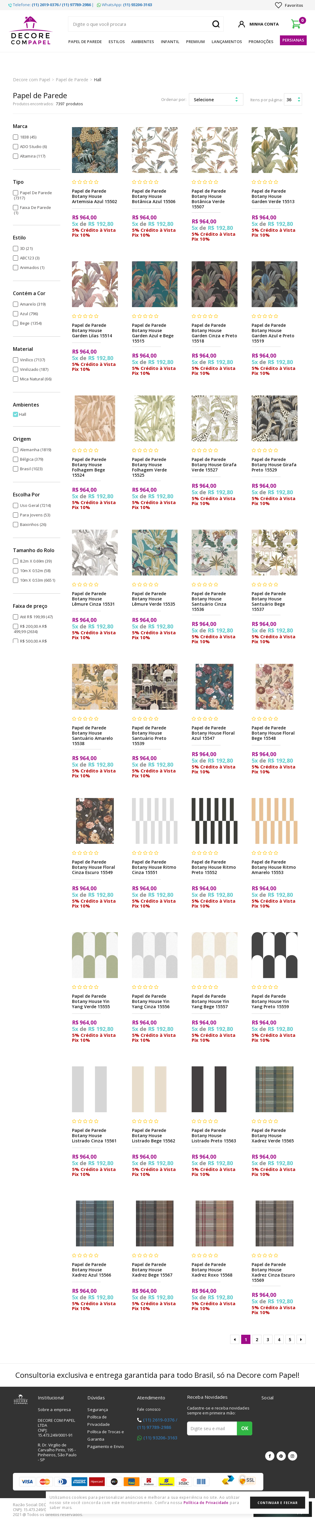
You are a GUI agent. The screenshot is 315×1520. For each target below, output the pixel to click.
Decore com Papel (31, 79)
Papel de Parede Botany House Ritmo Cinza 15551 (154, 867)
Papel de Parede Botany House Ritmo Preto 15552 (214, 867)
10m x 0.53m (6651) (37, 580)
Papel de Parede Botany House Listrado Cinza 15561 (94, 1135)
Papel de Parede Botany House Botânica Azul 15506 (153, 196)
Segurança (97, 1409)
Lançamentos (227, 41)
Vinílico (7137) (32, 360)
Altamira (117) (32, 156)
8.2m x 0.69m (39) (36, 561)
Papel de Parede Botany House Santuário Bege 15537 (269, 601)
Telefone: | (51, 4)
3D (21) (26, 248)
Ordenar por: (173, 99)
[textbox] (145, 24)
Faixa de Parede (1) (32, 210)
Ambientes (142, 41)
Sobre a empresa (54, 1409)
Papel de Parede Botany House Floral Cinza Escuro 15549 (93, 867)
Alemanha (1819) (35, 449)
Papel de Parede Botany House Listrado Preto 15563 (214, 1135)
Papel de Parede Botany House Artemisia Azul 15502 (94, 196)
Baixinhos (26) (33, 524)
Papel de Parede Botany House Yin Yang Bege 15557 (210, 1001)
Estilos (117, 41)
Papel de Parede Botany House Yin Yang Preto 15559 (270, 1001)
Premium (195, 41)
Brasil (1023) (31, 468)
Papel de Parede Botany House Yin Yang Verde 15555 (91, 1001)
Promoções (261, 41)
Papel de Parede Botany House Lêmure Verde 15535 (153, 599)
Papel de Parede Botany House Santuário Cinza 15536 (209, 601)
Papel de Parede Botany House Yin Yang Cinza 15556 (151, 1001)
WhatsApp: (124, 4)
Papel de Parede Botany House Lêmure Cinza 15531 (93, 599)
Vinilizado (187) (34, 369)
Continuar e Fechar (277, 1503)
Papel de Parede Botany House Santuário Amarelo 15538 (92, 735)
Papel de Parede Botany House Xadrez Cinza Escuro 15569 (273, 1272)
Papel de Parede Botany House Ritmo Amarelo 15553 (274, 867)
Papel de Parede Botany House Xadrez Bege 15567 (152, 1269)
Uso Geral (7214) (35, 505)
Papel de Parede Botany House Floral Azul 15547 (213, 733)
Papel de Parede (85, 41)
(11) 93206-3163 (160, 1438)
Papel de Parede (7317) (33, 195)
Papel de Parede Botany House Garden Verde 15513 (273, 196)
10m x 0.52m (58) (35, 570)
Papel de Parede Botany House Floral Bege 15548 (273, 733)
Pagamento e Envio (105, 1446)
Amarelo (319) (33, 304)
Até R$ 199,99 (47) (36, 617)
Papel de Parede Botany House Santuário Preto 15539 (149, 735)
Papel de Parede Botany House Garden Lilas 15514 (92, 330)
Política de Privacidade (206, 1502)
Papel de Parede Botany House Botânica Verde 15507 (209, 199)
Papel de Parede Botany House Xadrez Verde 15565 (273, 1135)
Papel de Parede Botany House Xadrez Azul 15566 (91, 1269)
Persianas (293, 40)
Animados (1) (32, 267)
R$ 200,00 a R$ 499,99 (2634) (30, 629)
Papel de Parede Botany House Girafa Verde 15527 (214, 464)
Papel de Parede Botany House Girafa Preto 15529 (274, 464)
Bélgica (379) (31, 459)
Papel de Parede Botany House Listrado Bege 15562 (153, 1135)
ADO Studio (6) (33, 146)
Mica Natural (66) (35, 379)
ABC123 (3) (29, 258)
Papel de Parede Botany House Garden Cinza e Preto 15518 (214, 333)
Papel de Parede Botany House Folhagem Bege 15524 (89, 467)
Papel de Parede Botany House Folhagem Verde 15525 (149, 467)
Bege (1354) (31, 323)
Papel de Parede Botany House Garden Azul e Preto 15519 (273, 333)
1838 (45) (28, 137)
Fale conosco (149, 1409)
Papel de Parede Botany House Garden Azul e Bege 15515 (152, 333)
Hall (97, 79)
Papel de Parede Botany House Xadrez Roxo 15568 (212, 1269)
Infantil (170, 41)
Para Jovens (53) (35, 515)
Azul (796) (29, 313)
